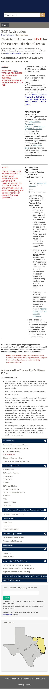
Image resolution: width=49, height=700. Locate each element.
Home (3, 35)
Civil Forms (7, 553)
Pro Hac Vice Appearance (11, 451)
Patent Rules (7, 523)
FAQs (5, 499)
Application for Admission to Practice (32, 124)
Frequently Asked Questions (12, 541)
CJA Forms (7, 496)
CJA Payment (7, 479)
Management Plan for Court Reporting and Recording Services (25, 576)
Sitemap (21, 685)
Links (43, 679)
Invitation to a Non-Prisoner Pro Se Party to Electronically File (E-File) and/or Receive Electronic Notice (36, 99)
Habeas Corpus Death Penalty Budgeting (17, 565)
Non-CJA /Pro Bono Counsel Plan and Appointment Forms (23, 510)
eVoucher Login (8, 470)
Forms (5, 549)
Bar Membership (22, 35)
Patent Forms (7, 526)
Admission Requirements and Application (16, 445)
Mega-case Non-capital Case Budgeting (16, 572)
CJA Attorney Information (12, 466)
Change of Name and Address (13, 458)
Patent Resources (9, 518)
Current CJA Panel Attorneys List (14, 493)
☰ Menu (5, 25)
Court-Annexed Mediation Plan (13, 538)
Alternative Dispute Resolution (13, 534)
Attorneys (10, 35)
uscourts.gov (7, 615)
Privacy (28, 685)
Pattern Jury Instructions (11, 580)
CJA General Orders (10, 486)
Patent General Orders (10, 529)
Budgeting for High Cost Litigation (15, 561)
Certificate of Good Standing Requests (16, 448)
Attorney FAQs (8, 545)
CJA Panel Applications (11, 489)
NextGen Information (13, 53)
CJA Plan (6, 483)
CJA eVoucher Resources (11, 473)
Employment (24, 679)
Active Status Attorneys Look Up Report (16, 461)
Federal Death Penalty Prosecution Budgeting (18, 568)
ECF (32, 679)
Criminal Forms (8, 557)
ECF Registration (9, 455)
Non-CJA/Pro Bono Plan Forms (13, 514)
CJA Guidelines (8, 476)
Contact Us (7, 505)
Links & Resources (9, 502)
